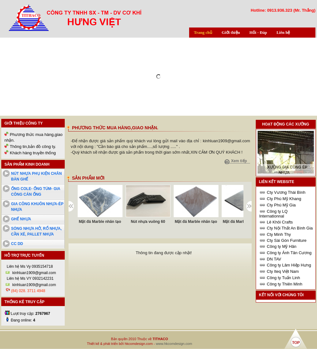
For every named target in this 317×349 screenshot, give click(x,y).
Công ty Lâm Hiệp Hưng (289, 265)
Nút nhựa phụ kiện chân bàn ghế (36, 176)
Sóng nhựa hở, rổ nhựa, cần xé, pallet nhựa (36, 231)
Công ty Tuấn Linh (283, 277)
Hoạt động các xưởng (285, 124)
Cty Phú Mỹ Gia (281, 205)
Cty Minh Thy (279, 234)
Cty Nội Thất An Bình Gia (290, 228)
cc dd (17, 244)
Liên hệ (283, 32)
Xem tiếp (239, 161)
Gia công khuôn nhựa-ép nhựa (37, 207)
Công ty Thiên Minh (284, 284)
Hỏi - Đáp (258, 32)
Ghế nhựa (21, 219)
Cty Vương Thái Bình (286, 192)
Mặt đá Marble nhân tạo (100, 221)
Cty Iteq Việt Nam (283, 271)
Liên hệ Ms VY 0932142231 (30, 278)
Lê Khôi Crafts (280, 222)
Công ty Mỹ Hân (281, 246)
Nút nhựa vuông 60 (148, 221)
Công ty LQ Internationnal (273, 213)
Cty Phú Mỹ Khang (284, 198)
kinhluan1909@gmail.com (34, 273)
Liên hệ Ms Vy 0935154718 (29, 266)
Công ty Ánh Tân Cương (289, 252)
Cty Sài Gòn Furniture (287, 240)
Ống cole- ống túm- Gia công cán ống (35, 192)
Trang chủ (203, 32)
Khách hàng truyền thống (33, 152)
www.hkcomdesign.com (174, 344)
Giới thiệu (231, 32)
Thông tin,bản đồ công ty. (33, 146)
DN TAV (274, 259)
